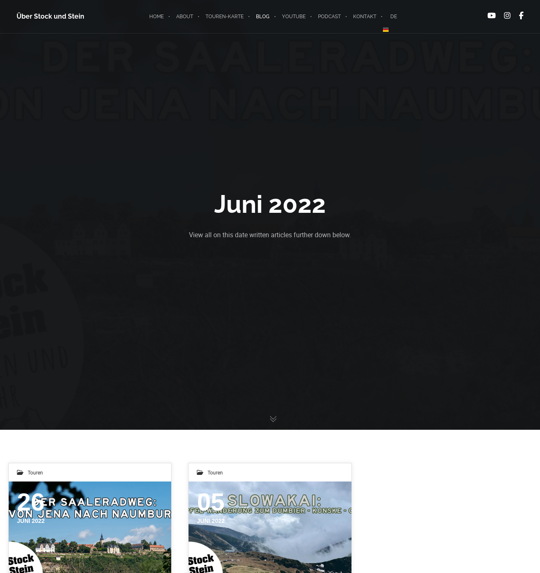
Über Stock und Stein (50, 16)
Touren (35, 472)
